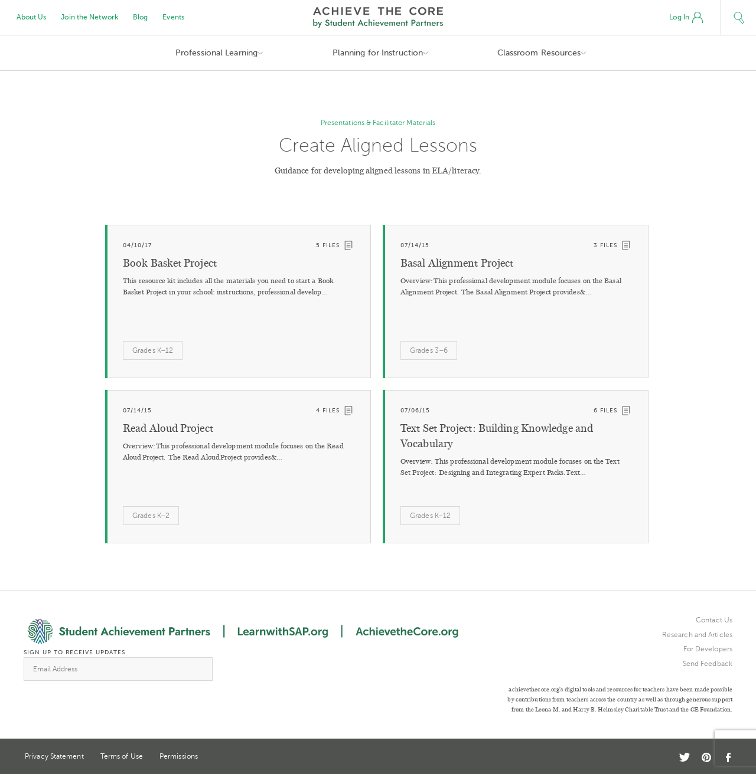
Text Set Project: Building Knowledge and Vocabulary (496, 436)
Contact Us (714, 620)
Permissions (178, 756)
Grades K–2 (151, 515)
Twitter (684, 757)
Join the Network (89, 17)
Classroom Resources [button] (539, 52)
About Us (32, 17)
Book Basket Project (170, 263)
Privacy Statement (54, 756)
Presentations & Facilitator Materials (378, 123)
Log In (686, 17)
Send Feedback (707, 664)
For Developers (707, 649)
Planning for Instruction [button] (378, 52)
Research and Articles (697, 635)
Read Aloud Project (168, 428)
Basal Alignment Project (456, 263)
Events (173, 17)
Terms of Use (121, 756)
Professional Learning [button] (216, 52)
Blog (140, 17)
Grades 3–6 (429, 350)
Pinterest (706, 757)
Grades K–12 (152, 350)
